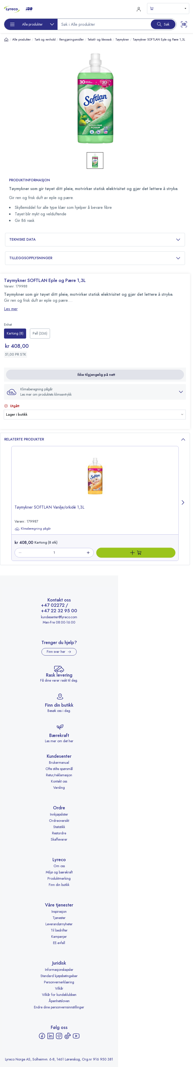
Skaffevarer (59, 839)
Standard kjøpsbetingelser (59, 975)
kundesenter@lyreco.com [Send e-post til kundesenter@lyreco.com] (59, 617)
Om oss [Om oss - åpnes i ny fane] (59, 865)
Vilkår (59, 988)
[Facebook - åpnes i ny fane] (42, 1036)
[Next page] (183, 503)
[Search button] (163, 24)
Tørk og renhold (45, 39)
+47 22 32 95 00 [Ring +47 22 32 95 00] (59, 611)
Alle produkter (21, 39)
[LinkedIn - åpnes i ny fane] (50, 1036)
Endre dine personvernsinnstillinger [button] (59, 1007)
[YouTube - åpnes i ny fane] (76, 1036)
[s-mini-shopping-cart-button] (168, 8)
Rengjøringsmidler (71, 39)
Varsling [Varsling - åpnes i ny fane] (59, 787)
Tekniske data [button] (95, 239)
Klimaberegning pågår (33, 528)
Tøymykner (122, 39)
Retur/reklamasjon (59, 775)
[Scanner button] (184, 24)
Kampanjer (59, 936)
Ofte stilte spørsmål (59, 768)
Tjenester (59, 917)
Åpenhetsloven (59, 1000)
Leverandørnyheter (59, 924)
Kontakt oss (59, 781)
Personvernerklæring (59, 982)
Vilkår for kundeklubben (59, 994)
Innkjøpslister (59, 814)
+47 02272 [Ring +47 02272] (53, 605)
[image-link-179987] (95, 479)
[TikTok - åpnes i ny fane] (67, 1036)
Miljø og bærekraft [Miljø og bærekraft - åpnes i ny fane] (59, 872)
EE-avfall (59, 942)
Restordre (59, 833)
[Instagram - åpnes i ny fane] (59, 1036)
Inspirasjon (59, 911)
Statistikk (59, 826)
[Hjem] (6, 39)
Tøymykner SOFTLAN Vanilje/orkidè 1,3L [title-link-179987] (49, 507)
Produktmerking (59, 878)
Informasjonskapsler (59, 969)
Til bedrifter (59, 930)
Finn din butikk (59, 884)
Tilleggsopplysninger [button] (95, 258)
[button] (95, 392)
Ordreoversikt (59, 820)
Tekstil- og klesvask (99, 39)
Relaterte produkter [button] (95, 439)
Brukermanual (59, 762)
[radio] (15, 334)
